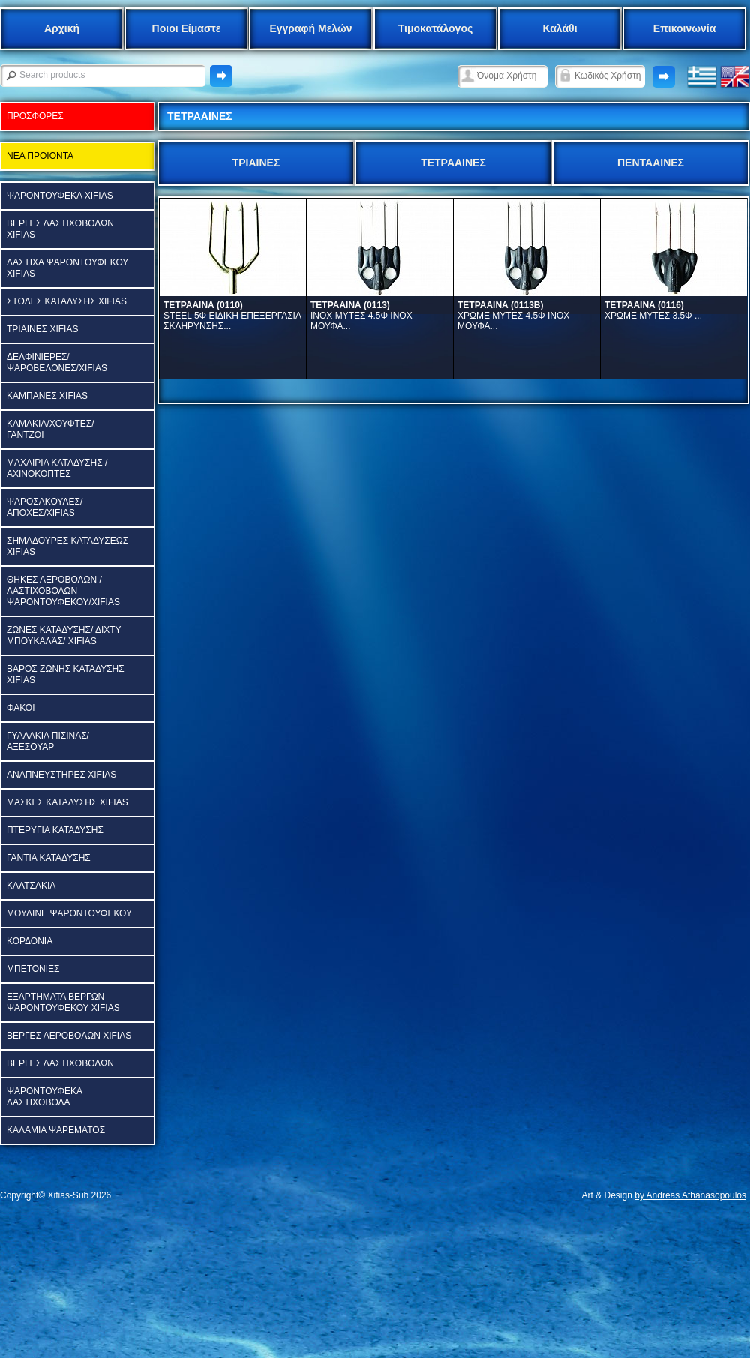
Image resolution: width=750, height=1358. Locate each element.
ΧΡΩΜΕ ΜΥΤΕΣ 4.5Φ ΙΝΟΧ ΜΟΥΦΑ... (513, 315)
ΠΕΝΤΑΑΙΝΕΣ (650, 163)
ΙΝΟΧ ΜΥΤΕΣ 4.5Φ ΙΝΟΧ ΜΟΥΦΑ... (361, 315)
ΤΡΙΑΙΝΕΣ (256, 163)
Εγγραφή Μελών (310, 28)
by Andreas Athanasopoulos (690, 1195)
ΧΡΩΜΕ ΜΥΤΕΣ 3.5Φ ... (653, 310)
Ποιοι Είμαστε (186, 28)
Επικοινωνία (684, 28)
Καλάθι (559, 28)
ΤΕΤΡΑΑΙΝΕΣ (453, 163)
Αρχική (62, 28)
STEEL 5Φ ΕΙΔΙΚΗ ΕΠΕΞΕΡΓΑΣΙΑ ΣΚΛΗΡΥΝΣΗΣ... (232, 315)
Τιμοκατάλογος (435, 28)
